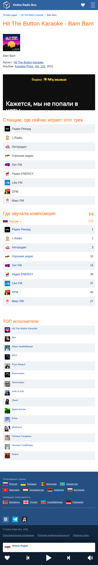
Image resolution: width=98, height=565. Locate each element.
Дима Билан (19, 409)
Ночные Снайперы (22, 445)
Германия (77, 502)
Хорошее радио (19, 256)
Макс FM (14, 301)
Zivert (15, 400)
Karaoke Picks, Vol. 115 (30, 66)
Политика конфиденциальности (53, 535)
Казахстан (72, 484)
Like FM (13, 283)
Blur (14, 337)
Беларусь (14, 502)
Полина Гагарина (21, 436)
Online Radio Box (26, 5)
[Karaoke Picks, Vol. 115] (11, 42)
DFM (11, 292)
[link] (6, 5)
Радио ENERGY (19, 274)
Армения (59, 490)
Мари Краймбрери (22, 346)
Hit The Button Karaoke (29, 62)
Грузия (33, 502)
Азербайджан (55, 502)
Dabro (15, 454)
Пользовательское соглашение (18, 535)
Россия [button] (14, 221)
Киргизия (14, 490)
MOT (14, 355)
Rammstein (18, 373)
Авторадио (15, 247)
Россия (13, 484)
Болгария (79, 490)
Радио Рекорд (17, 229)
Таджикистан (36, 490)
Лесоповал (18, 382)
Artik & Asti (18, 391)
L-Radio (13, 238)
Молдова (51, 484)
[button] (49, 558)
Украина (31, 484)
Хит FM (13, 265)
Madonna (17, 427)
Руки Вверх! (18, 364)
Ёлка (14, 418)
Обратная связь (81, 535)
